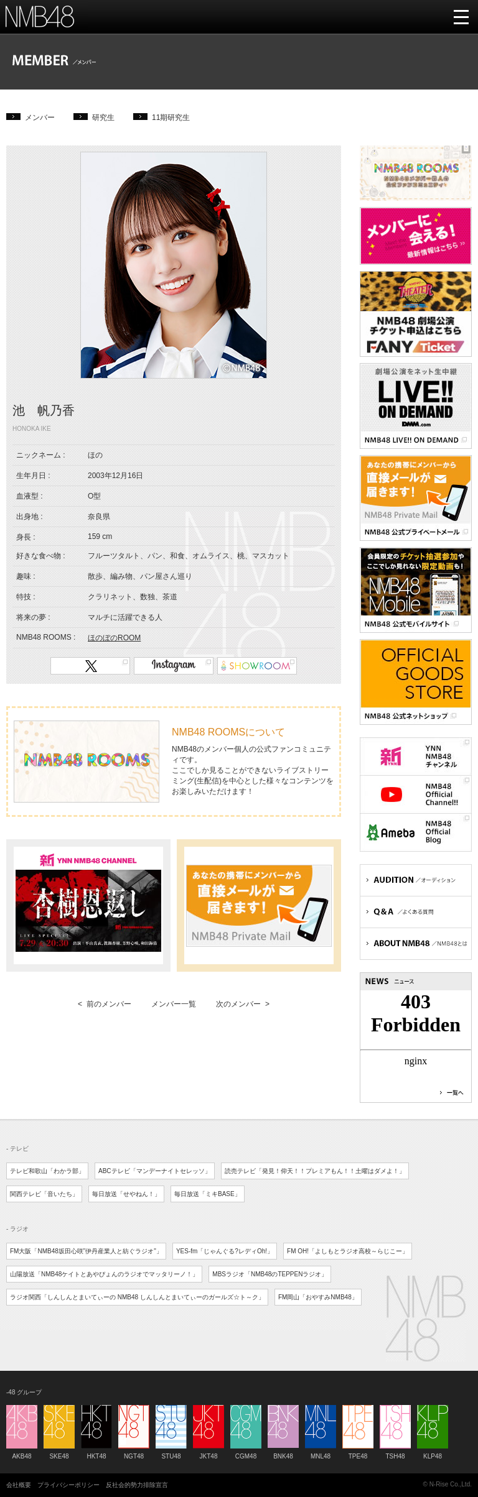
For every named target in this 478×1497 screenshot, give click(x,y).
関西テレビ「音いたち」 (44, 1194)
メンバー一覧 (173, 1004)
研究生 (103, 117)
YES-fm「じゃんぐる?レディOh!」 (224, 1251)
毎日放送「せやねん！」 (126, 1194)
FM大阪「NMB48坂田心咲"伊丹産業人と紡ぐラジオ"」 (86, 1251)
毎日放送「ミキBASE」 (207, 1194)
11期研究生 (171, 117)
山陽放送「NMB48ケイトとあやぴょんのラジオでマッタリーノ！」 (104, 1274)
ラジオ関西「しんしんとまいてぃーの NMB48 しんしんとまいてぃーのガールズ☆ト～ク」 (137, 1297)
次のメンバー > (242, 1004)
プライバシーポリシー (68, 1484)
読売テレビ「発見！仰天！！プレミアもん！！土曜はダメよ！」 (315, 1171)
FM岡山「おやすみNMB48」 (318, 1297)
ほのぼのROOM (114, 637)
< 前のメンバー (104, 1004)
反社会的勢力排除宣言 (137, 1484)
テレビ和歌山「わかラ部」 (47, 1171)
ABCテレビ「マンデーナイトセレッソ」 (154, 1171)
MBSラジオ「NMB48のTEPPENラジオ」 (269, 1274)
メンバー (40, 117)
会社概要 (18, 1484)
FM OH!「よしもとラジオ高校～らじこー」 (347, 1251)
